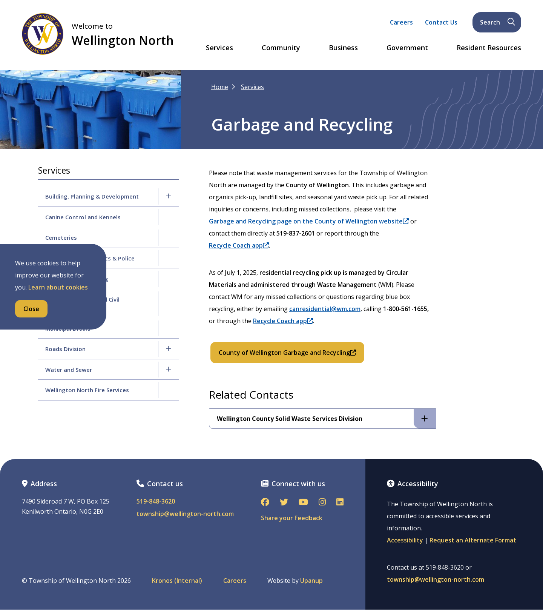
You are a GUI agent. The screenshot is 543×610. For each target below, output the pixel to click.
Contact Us (441, 22)
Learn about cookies (58, 287)
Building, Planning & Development (92, 196)
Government (407, 48)
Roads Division (65, 349)
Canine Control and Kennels (83, 217)
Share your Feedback (291, 518)
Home (219, 87)
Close (31, 309)
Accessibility (405, 540)
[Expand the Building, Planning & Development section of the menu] (168, 196)
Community (281, 48)
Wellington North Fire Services (87, 390)
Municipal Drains (67, 328)
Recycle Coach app (239, 245)
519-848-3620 (156, 501)
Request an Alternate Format (472, 540)
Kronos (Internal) (177, 580)
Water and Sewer (68, 369)
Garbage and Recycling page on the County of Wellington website (309, 221)
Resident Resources (489, 48)
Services (219, 48)
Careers (401, 22)
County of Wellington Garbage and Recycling (287, 352)
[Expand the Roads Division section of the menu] (168, 349)
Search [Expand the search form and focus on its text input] (497, 22)
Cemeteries (61, 237)
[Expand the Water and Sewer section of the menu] (168, 369)
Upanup (311, 580)
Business (343, 48)
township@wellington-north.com (185, 514)
